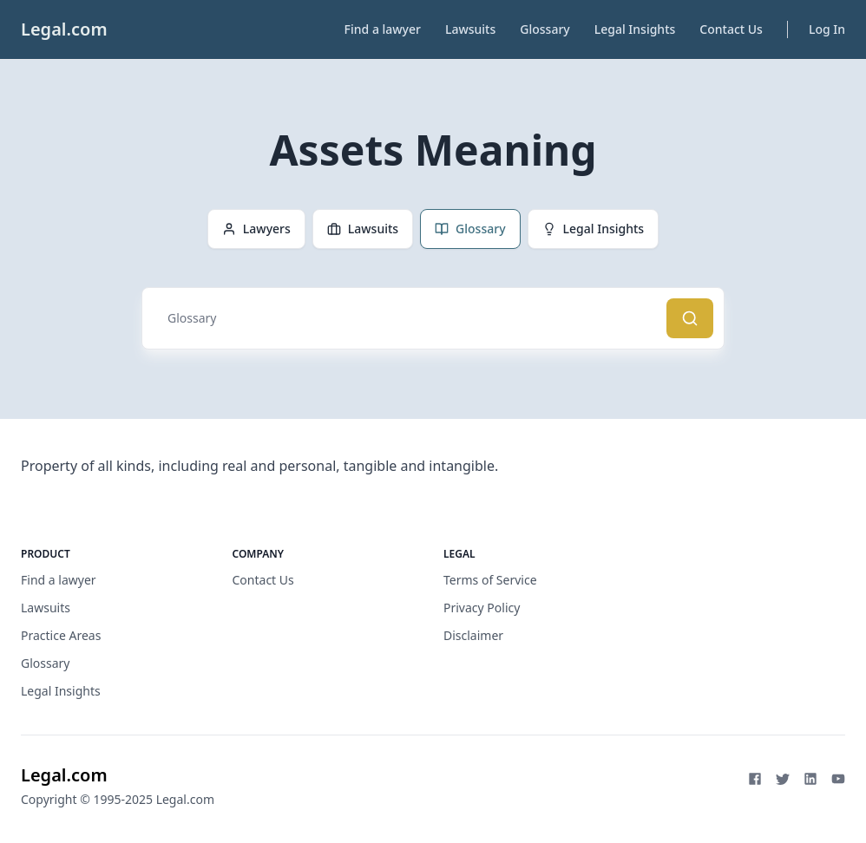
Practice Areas (61, 635)
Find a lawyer (382, 29)
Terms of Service (490, 580)
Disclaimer (473, 635)
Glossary (544, 29)
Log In (827, 29)
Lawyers (256, 228)
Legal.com (64, 29)
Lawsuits (470, 29)
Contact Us (731, 29)
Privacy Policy (481, 607)
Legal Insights (635, 29)
